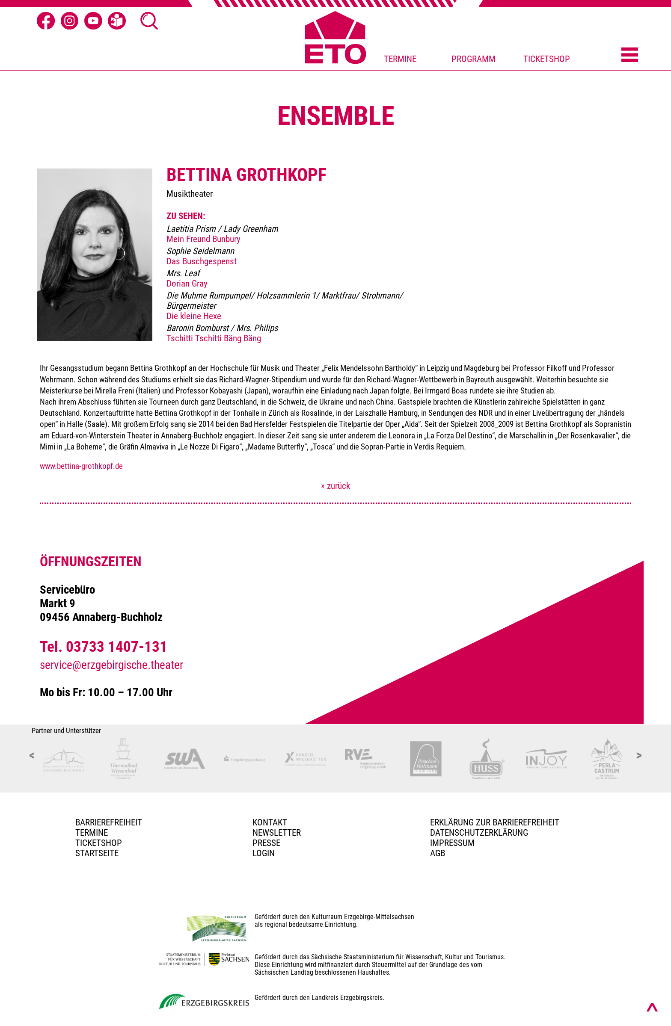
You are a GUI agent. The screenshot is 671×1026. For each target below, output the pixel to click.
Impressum (452, 843)
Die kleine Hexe (193, 316)
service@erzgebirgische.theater (111, 665)
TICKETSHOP (546, 59)
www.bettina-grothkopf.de (81, 466)
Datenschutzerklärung (479, 833)
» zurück (335, 486)
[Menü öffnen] (630, 55)
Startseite (97, 853)
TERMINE (400, 59)
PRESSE (266, 843)
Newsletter (276, 833)
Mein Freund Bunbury (203, 239)
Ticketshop (98, 843)
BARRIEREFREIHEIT (108, 822)
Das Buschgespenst (201, 261)
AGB (437, 853)
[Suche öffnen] (149, 21)
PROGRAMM (473, 59)
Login (263, 853)
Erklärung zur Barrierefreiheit (494, 822)
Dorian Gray (187, 283)
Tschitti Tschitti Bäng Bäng (213, 338)
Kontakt (269, 822)
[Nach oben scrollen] (652, 1007)
